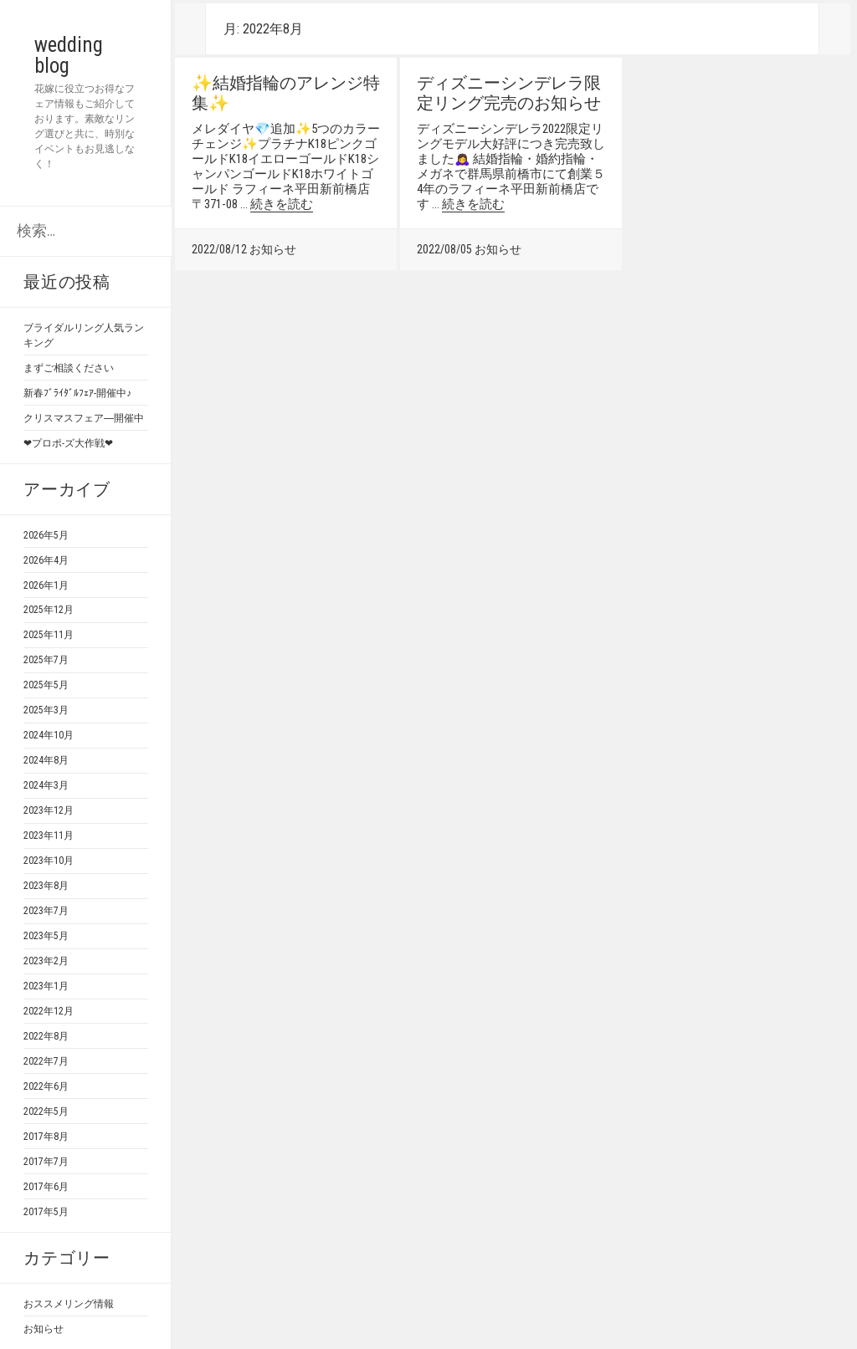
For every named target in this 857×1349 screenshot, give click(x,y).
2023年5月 (46, 936)
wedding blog (79, 55)
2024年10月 (48, 735)
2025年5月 (46, 685)
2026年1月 (46, 585)
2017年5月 (46, 1212)
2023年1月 (46, 986)
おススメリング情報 (68, 1304)
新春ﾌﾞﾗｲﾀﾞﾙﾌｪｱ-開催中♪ (77, 393)
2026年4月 (46, 560)
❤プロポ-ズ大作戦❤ (68, 443)
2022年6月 (46, 1086)
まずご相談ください (68, 368)
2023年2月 (46, 961)
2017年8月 (46, 1136)
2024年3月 (46, 785)
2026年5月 (46, 535)
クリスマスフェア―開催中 (83, 418)
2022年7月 (46, 1061)
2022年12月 (48, 1011)
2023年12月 (48, 810)
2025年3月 (46, 710)
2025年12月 (48, 610)
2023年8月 (46, 886)
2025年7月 (46, 660)
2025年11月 (48, 635)
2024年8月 (46, 760)
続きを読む (281, 204)
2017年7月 (46, 1162)
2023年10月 (48, 860)
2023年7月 (46, 911)
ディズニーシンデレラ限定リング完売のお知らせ (509, 93)
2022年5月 (46, 1111)
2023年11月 (48, 835)
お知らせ (43, 1329)
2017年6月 (46, 1187)
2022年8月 (46, 1036)
